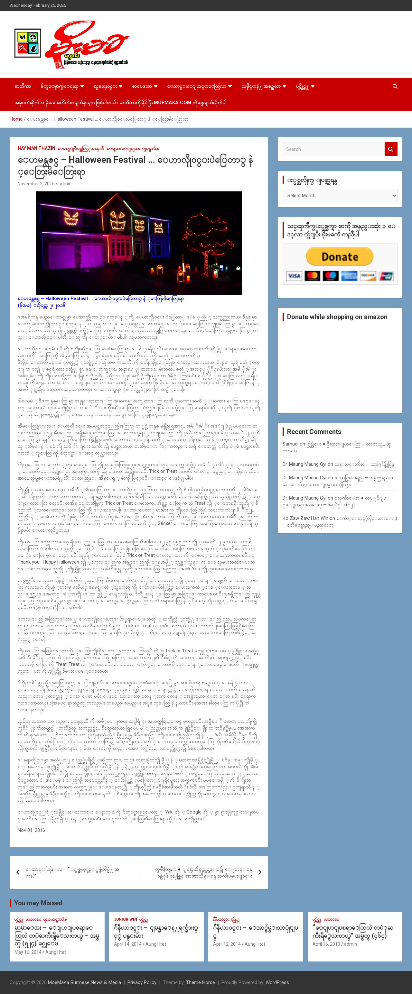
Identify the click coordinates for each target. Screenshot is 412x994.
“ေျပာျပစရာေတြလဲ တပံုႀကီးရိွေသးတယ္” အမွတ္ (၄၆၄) (353, 931)
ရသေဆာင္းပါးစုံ (55, 919)
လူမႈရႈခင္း (105, 86)
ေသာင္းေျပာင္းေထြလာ (196, 86)
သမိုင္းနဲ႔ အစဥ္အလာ (261, 86)
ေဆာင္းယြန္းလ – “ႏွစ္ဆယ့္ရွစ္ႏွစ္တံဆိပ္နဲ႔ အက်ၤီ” (72, 872)
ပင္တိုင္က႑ (302, 86)
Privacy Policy (141, 982)
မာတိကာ (22, 86)
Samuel (290, 444)
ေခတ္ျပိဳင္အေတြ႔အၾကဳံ (81, 148)
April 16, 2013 (326, 944)
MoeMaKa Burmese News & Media (84, 982)
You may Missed (38, 903)
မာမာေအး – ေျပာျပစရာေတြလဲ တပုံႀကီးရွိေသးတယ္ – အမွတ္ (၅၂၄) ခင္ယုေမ (56, 935)
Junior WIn (125, 919)
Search (391, 149)
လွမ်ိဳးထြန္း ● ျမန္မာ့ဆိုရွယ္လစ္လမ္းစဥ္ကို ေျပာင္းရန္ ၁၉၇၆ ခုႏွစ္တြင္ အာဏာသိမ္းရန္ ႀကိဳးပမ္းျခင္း (203, 872)
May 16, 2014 (28, 952)
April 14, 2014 (128, 944)
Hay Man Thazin (36, 148)
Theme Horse (200, 982)
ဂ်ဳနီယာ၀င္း (221, 919)
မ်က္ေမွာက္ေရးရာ (60, 86)
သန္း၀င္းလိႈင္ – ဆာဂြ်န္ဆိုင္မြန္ (364, 464)
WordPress (277, 982)
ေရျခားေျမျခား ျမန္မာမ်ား (133, 148)
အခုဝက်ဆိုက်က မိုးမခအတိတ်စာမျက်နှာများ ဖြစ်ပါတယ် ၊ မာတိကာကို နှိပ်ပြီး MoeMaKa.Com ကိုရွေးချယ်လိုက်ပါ (120, 103)
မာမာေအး (33, 919)
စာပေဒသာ (142, 86)
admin (65, 183)
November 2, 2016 (36, 183)
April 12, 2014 (227, 944)
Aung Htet (55, 952)
